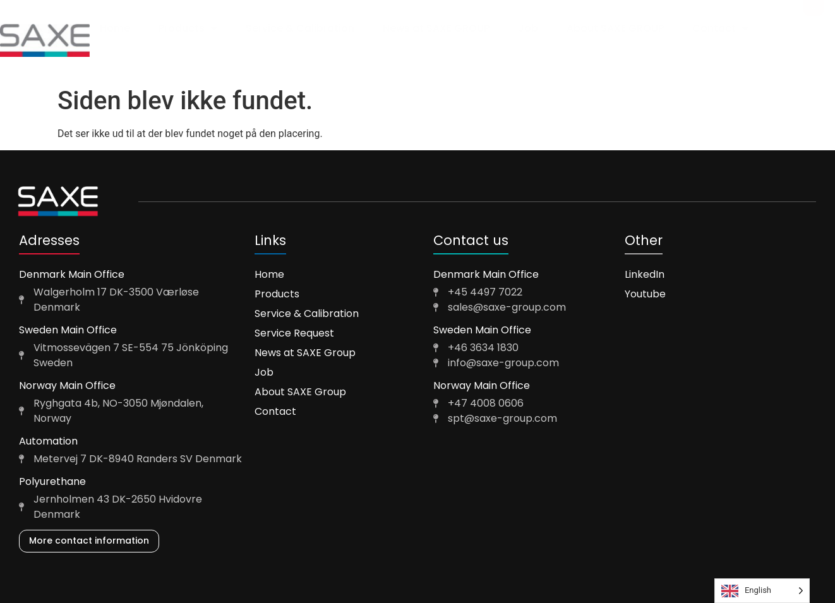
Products (188, 28)
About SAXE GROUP (615, 28)
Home (115, 28)
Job (528, 28)
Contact (720, 28)
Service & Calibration (300, 28)
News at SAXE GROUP (436, 28)
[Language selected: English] (762, 590)
